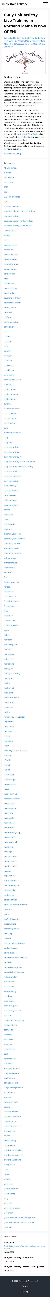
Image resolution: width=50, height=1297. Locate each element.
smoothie (8, 1044)
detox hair (8, 514)
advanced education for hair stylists (19, 211)
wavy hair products (12, 1208)
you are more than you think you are (20, 1217)
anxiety (7, 235)
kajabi (6, 745)
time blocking (10, 1140)
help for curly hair (12, 697)
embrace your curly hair (14, 538)
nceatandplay (10, 890)
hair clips (8, 639)
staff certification (11, 1073)
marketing (8, 813)
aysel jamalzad (10, 245)
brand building (10, 288)
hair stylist (8, 659)
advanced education (12, 206)
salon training (10, 991)
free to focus (9, 606)
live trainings (9, 779)
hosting (7, 712)
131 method (9, 177)
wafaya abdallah (11, 1188)
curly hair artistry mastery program (19, 461)
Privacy (25, 1292)
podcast (7, 938)
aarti (6, 201)
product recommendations (15, 957)
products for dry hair (13, 967)
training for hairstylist (13, 1155)
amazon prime (10, 230)
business (8, 312)
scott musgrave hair (19, 44)
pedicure (8, 909)
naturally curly (10, 880)
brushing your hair (12, 302)
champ (7, 336)
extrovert (8, 572)
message (8, 851)
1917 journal (9, 182)
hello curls (8, 693)
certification (9, 327)
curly (6, 437)
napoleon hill (9, 875)
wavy (6, 1198)
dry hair (7, 519)
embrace (8, 529)
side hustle (8, 1039)
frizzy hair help (10, 620)
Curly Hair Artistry (14, 4)
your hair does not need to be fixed (19, 1222)
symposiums (9, 1092)
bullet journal (10, 307)
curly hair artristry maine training (18, 466)
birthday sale (9, 274)
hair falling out (10, 644)
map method (30, 41)
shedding (8, 1034)
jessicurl (7, 736)
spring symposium (12, 1068)
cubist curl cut (10, 389)
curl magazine (10, 418)
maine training (10, 794)
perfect (7, 914)
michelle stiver (10, 856)
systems (7, 1097)
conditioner (9, 370)
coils (6, 346)
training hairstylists (12, 1160)
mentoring (8, 847)
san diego (8, 996)
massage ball (9, 818)
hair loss (7, 649)
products (8, 962)
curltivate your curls (31, 38)
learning (7, 755)
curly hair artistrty (12, 447)
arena (6, 240)
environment (9, 567)
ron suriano (9, 981)
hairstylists (9, 678)
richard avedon (10, 977)
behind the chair (11, 254)
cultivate (7, 404)
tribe (6, 1169)
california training (12, 322)
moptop (7, 871)
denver (7, 509)
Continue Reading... (13, 153)
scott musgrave (10, 1005)
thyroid (7, 1135)
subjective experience (13, 1087)
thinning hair (9, 1131)
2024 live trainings (12, 197)
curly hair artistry (16, 41)
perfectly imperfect (12, 919)
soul (6, 1054)
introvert (8, 731)
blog (6, 278)
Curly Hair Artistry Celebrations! (19, 1257)
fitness (7, 587)
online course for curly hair (16, 904)
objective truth (10, 900)
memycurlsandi (10, 842)
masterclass (9, 823)
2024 (6, 192)
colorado (8, 360)
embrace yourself (11, 548)
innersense (9, 726)
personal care (10, 924)
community (9, 365)
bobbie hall (9, 283)
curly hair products (12, 471)
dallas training (10, 500)
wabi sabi (8, 1184)
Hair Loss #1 (9, 1242)
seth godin (8, 1030)
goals (6, 630)
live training (9, 774)
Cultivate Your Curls (29, 134)
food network (10, 596)
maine (6, 789)
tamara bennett (11, 1102)
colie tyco (8, 355)
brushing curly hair (12, 298)
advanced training (12, 216)
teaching (8, 1107)
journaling (8, 741)
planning (8, 933)
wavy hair (8, 46)
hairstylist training (12, 673)
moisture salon (10, 866)
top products (9, 1145)
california (8, 317)
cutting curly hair (11, 490)
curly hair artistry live (13, 457)
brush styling (10, 293)
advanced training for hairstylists (18, 221)
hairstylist (8, 668)
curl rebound (9, 423)
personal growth (11, 928)
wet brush (8, 1213)
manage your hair (12, 798)
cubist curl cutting (12, 38)
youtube (7, 1227)
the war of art (10, 1121)
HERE (13, 113)
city (5, 105)
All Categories (10, 168)
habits (6, 635)
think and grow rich (12, 1126)
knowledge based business (15, 750)
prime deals (9, 953)
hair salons (9, 654)
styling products (11, 1083)
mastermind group (12, 832)
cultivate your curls (12, 408)
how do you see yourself (14, 717)
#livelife (7, 172)
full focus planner (11, 625)
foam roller (9, 591)
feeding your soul (11, 582)
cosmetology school (12, 379)
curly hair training (12, 481)
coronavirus (9, 375)
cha (5, 331)
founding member (12, 601)
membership (9, 837)
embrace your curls (12, 534)
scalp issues (9, 1001)
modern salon (10, 861)
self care (7, 1015)
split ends (8, 1063)
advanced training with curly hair (18, 225)
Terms (25, 1286)
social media (9, 1049)
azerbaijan (8, 249)
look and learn (10, 784)
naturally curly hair (12, 885)
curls (6, 428)
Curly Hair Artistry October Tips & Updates (24, 1266)
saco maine (9, 986)
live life (7, 769)
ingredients (9, 721)
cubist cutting (10, 399)
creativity (8, 384)
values (7, 1174)
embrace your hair (12, 543)
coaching (8, 341)
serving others (10, 1025)
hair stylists (9, 664)
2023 (6, 187)
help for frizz (9, 702)
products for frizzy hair (14, 972)
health (7, 683)
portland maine (10, 948)
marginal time (10, 808)
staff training (9, 1078)
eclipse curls (9, 524)
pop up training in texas (14, 943)
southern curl (10, 1058)
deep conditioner (11, 505)
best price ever (10, 259)
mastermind (9, 827)
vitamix (7, 1179)
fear (6, 577)
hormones (8, 707)
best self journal (11, 264)
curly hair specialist (12, 476)
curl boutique (10, 413)
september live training (14, 1020)
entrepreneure (10, 562)
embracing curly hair (13, 553)
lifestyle (7, 760)
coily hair (8, 351)
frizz (6, 611)
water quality (9, 1193)
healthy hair (9, 688)
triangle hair (9, 1164)
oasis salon (9, 895)
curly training (10, 485)
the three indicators (12, 1116)
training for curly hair (13, 1150)
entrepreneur (10, 558)
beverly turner (10, 269)
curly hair (8, 442)
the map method (36, 44)
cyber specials (10, 495)
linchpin (7, 765)
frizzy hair (8, 615)
